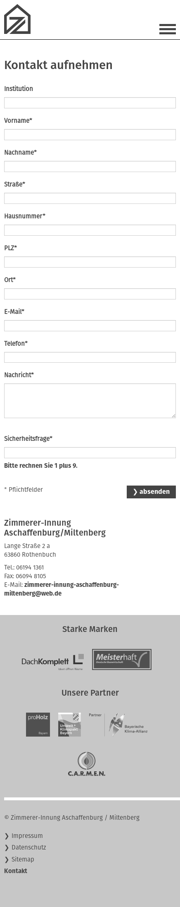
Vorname (18, 120)
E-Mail (14, 312)
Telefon (16, 343)
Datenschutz (29, 847)
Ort (10, 280)
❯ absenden (151, 491)
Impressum (27, 836)
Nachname (20, 152)
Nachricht (19, 375)
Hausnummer (24, 216)
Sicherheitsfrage (28, 439)
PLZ (10, 248)
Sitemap (23, 859)
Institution (18, 89)
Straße (14, 184)
